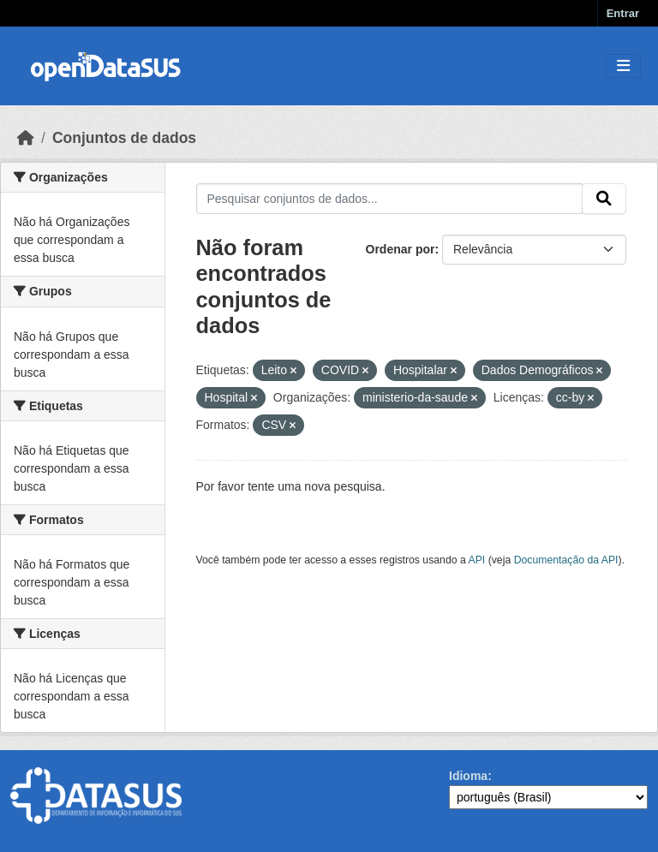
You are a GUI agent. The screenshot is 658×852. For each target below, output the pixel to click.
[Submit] (604, 198)
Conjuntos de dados (124, 137)
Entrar (623, 13)
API (477, 560)
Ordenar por (400, 249)
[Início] (25, 137)
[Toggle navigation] (623, 66)
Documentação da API (566, 560)
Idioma (468, 776)
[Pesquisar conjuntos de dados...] (389, 198)
